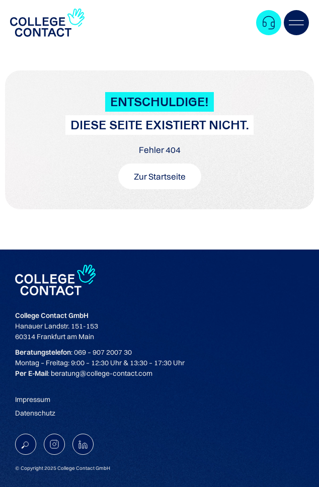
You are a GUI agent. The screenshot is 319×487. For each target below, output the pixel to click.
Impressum (32, 399)
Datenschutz (35, 413)
